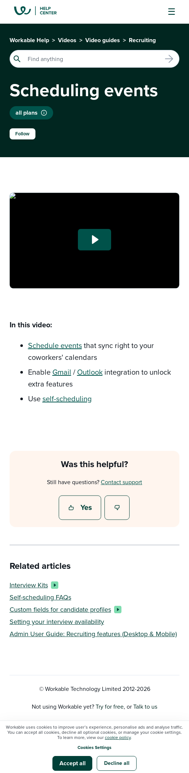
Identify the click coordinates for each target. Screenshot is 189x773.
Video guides (102, 40)
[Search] (95, 59)
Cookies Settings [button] (94, 747)
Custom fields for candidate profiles (64, 609)
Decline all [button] (117, 763)
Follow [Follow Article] (23, 133)
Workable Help (29, 40)
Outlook (90, 372)
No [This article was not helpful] (117, 508)
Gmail (61, 372)
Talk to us (145, 706)
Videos (67, 40)
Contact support (121, 482)
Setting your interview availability (57, 621)
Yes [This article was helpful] (81, 508)
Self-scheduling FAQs (40, 597)
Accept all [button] (72, 763)
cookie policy (118, 737)
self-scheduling (67, 398)
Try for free (110, 706)
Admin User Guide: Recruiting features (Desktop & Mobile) (93, 633)
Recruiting (142, 40)
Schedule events (55, 345)
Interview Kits (32, 585)
